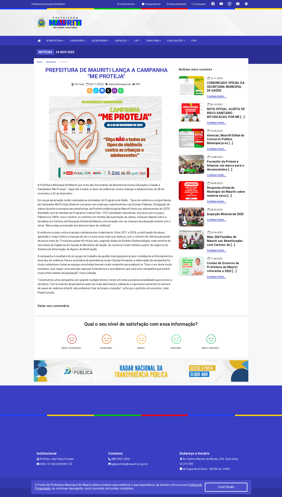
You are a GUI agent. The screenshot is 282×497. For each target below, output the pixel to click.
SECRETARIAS (100, 40)
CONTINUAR (226, 487)
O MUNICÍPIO (78, 40)
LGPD (194, 40)
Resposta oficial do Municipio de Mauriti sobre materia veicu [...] (226, 191)
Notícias (51, 61)
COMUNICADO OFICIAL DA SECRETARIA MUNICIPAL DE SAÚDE (226, 87)
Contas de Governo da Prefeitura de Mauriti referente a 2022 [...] (223, 267)
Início (40, 61)
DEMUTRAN (153, 40)
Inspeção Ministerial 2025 (225, 214)
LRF (137, 40)
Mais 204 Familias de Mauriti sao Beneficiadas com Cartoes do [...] (225, 241)
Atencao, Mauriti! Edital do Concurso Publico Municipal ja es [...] (226, 139)
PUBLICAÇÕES (176, 40)
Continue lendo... (216, 96)
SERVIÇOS (122, 40)
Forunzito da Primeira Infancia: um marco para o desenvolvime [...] (225, 165)
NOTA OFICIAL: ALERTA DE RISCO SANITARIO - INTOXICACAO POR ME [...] (226, 113)
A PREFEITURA (55, 40)
